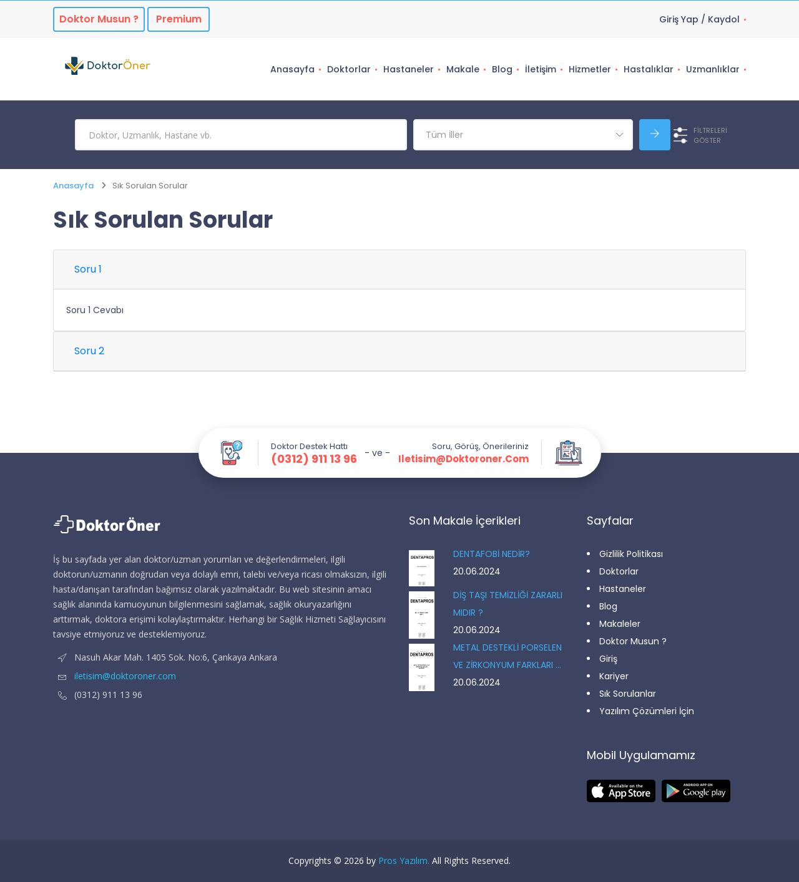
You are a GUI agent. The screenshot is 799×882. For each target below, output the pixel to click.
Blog (502, 69)
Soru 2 (89, 351)
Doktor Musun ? (633, 641)
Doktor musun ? (99, 19)
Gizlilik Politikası (631, 554)
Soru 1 (88, 269)
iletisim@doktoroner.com (463, 459)
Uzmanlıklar (713, 69)
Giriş (608, 658)
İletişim (540, 69)
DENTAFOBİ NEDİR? (491, 554)
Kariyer (614, 676)
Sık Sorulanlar (627, 693)
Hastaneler (408, 69)
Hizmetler (590, 69)
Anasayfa (292, 69)
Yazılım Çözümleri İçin (646, 711)
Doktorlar (349, 69)
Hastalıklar (649, 69)
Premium (179, 19)
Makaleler (619, 624)
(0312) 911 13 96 (314, 459)
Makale (462, 69)
